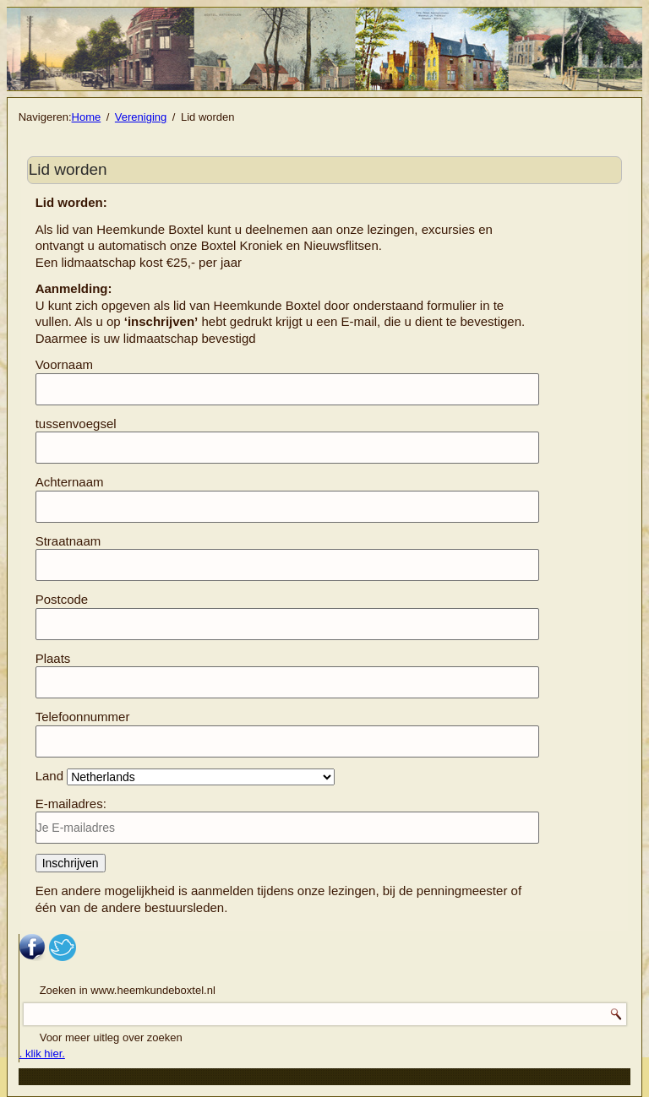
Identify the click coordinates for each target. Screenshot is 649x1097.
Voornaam (64, 364)
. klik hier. (42, 1053)
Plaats (53, 658)
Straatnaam (68, 541)
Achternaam (69, 482)
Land (49, 775)
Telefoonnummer (82, 716)
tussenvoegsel (76, 423)
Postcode (62, 599)
